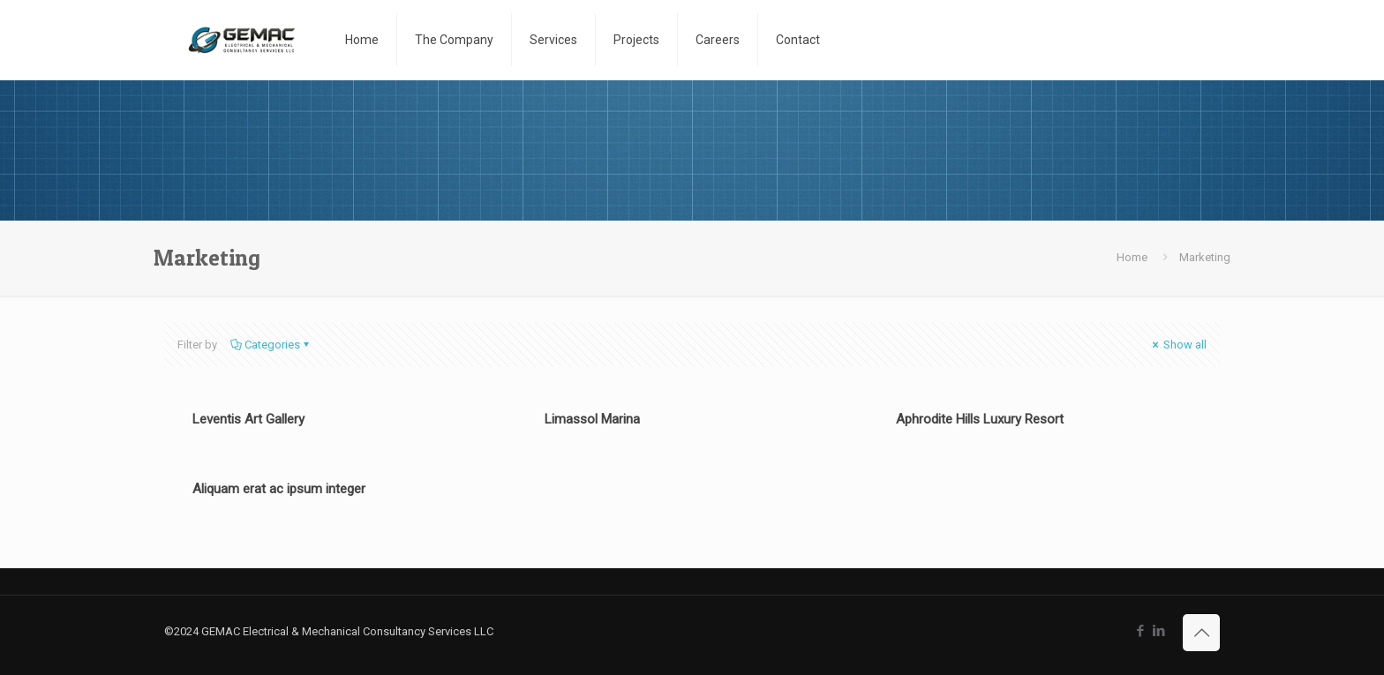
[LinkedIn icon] (1158, 631)
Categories (271, 344)
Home (1132, 257)
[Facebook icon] (1140, 631)
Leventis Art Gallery (248, 419)
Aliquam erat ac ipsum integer (278, 489)
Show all (1178, 344)
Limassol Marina (592, 419)
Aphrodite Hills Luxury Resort (980, 419)
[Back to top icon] (1201, 632)
